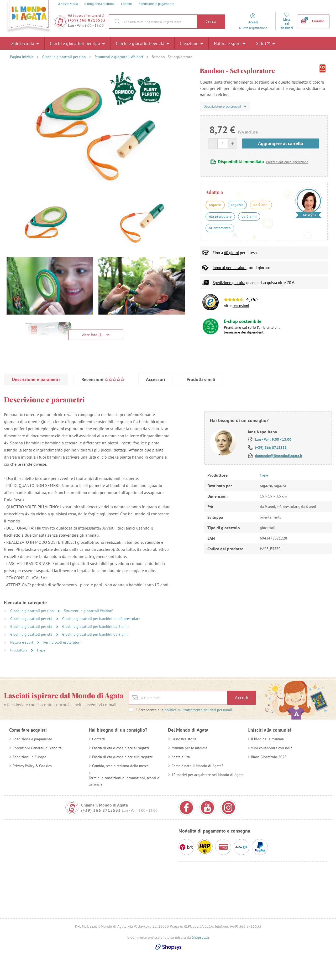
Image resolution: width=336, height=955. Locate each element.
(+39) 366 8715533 (87, 20)
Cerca (211, 21)
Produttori (19, 650)
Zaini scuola (25, 43)
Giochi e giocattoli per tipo (77, 43)
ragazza (237, 204)
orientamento (220, 227)
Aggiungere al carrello (280, 143)
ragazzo (215, 204)
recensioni (241, 305)
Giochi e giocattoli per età (142, 43)
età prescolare (220, 216)
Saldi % (265, 43)
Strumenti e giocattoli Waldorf (118, 56)
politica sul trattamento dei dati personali (198, 709)
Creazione (191, 43)
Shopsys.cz (200, 937)
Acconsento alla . (184, 709)
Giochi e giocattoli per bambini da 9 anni (95, 634)
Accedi (241, 698)
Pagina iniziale (22, 56)
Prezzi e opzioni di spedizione (287, 162)
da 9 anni (261, 204)
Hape (41, 650)
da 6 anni (249, 216)
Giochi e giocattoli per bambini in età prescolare (101, 618)
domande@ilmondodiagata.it (278, 455)
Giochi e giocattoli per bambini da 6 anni (95, 626)
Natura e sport (229, 43)
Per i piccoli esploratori (62, 642)
